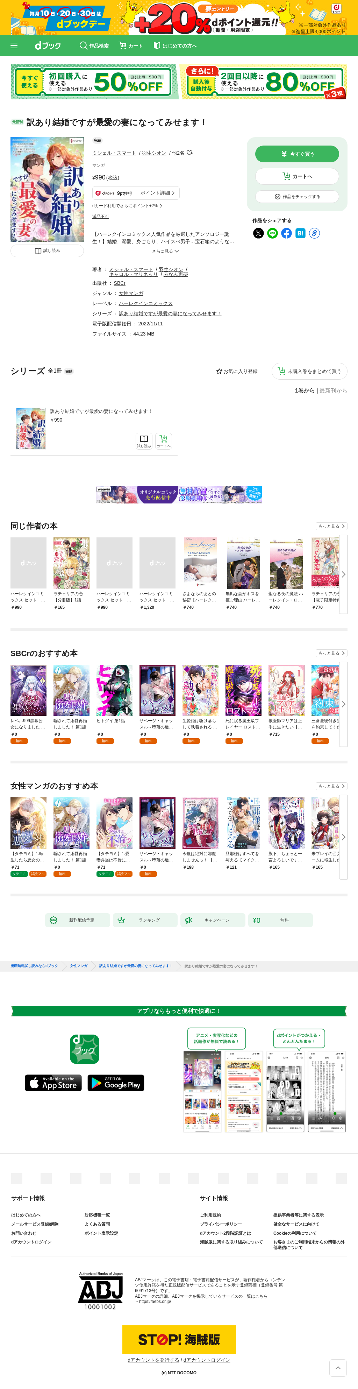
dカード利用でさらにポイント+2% (125, 205)
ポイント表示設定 (101, 1233)
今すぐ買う (302, 154)
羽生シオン (154, 153)
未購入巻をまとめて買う (315, 371)
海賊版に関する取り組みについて (231, 1242)
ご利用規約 (210, 1215)
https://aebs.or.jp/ (155, 1301)
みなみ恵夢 (176, 274)
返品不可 (100, 216)
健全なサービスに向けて (296, 1224)
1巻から (305, 391)
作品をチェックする (302, 196)
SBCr (120, 283)
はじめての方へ (26, 1215)
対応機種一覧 (97, 1215)
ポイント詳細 (155, 193)
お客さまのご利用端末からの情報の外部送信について (309, 1245)
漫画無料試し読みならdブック (34, 966)
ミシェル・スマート (114, 153)
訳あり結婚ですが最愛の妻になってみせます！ (101, 411)
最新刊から (334, 391)
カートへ (302, 176)
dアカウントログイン (31, 1242)
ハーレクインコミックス (146, 303)
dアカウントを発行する (153, 1360)
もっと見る (328, 526)
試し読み (51, 250)
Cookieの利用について (295, 1233)
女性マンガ (131, 293)
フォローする (189, 152)
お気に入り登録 (240, 371)
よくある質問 (97, 1224)
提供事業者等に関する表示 (298, 1215)
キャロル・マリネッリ (133, 274)
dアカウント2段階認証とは (225, 1233)
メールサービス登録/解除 (34, 1224)
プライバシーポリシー (221, 1224)
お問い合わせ (23, 1233)
